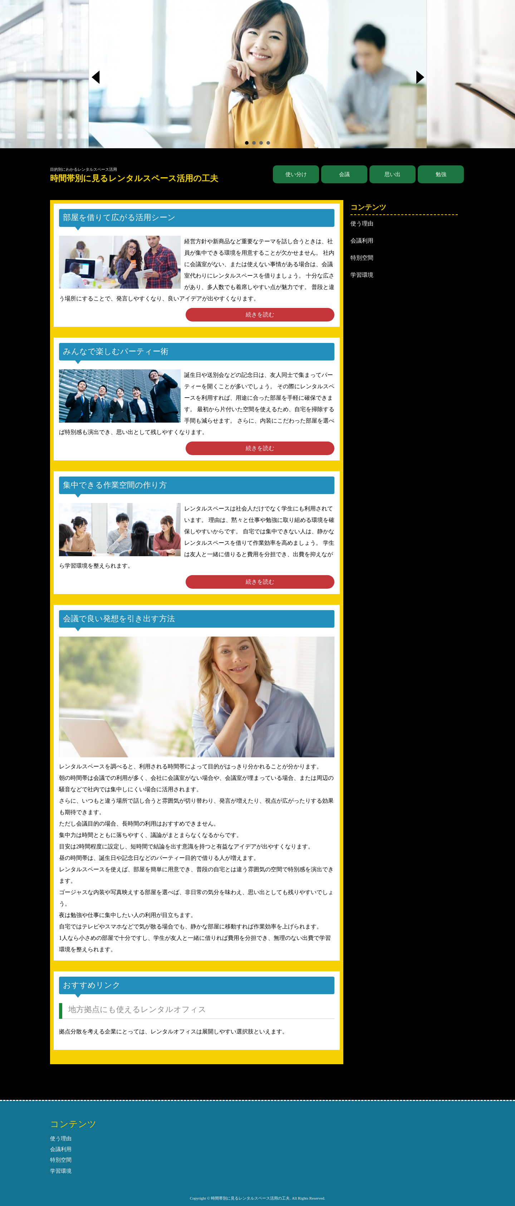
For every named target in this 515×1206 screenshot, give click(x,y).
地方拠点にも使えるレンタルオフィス (137, 1009)
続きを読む (260, 315)
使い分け (296, 174)
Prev (98, 79)
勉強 (441, 174)
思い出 (392, 174)
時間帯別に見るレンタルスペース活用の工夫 (134, 178)
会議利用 (361, 241)
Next (421, 79)
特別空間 (361, 258)
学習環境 (361, 275)
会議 (344, 174)
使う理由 (361, 223)
